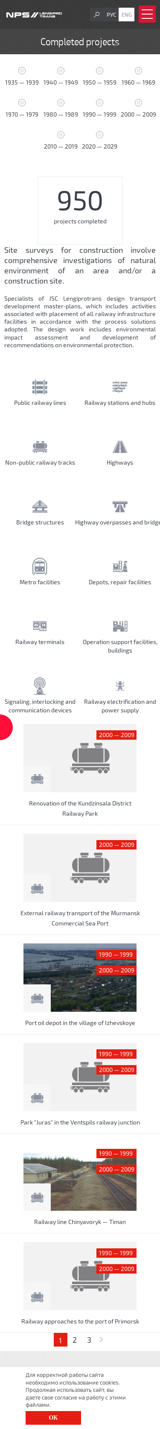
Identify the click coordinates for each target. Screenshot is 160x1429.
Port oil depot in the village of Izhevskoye (80, 1022)
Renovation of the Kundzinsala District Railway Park (80, 808)
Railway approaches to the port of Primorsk (80, 1321)
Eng (127, 14)
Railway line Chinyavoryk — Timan (80, 1221)
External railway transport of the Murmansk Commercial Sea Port (80, 918)
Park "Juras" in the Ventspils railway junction (80, 1122)
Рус (111, 14)
